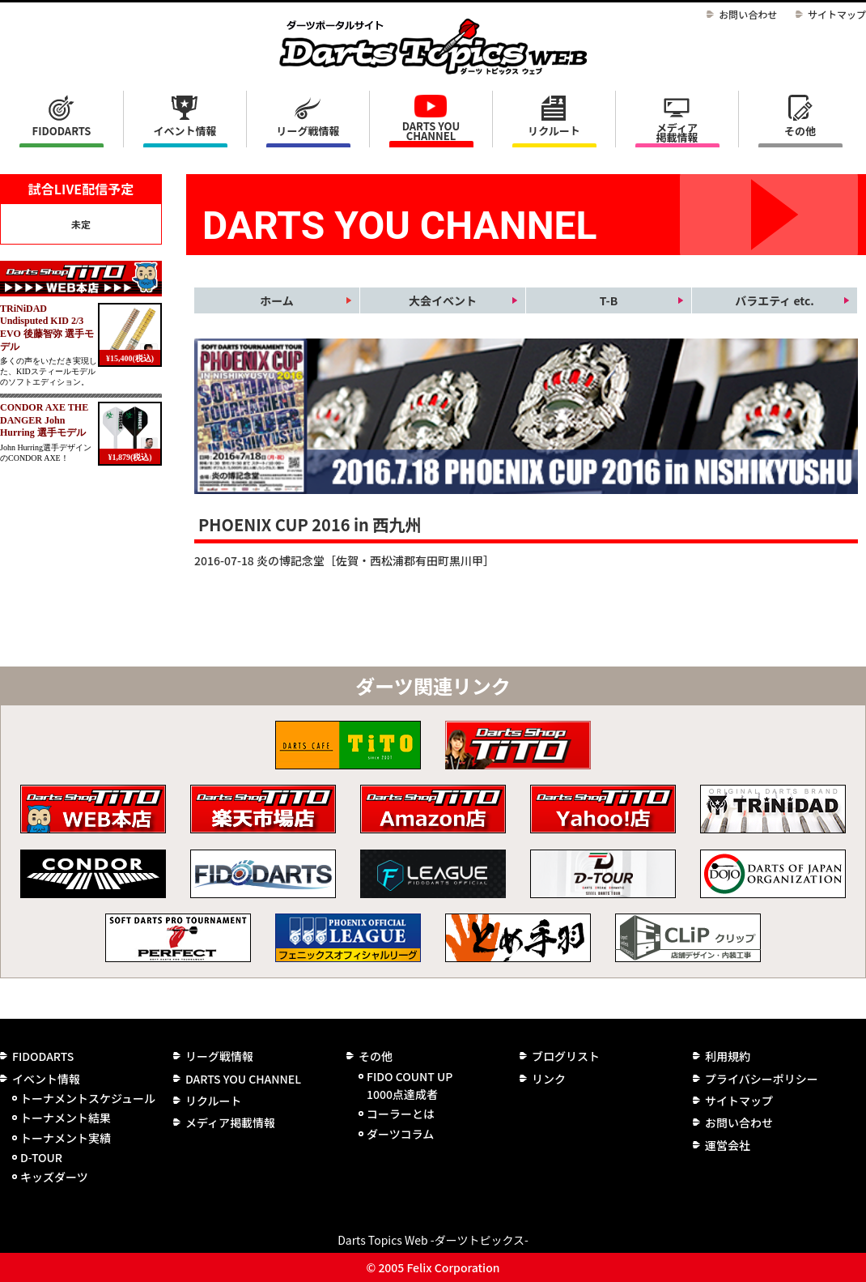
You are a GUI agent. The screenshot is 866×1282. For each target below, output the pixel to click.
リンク (549, 1079)
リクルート (554, 130)
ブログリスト (566, 1056)
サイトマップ (837, 14)
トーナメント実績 (65, 1138)
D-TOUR (41, 1157)
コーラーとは (401, 1113)
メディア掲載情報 (677, 132)
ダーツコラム (400, 1134)
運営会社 (727, 1145)
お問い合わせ (748, 14)
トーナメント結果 (65, 1118)
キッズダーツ (54, 1177)
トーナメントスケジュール (87, 1098)
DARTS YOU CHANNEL (431, 130)
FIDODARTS (61, 130)
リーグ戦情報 (219, 1056)
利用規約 (727, 1056)
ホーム (277, 300)
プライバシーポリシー (761, 1079)
